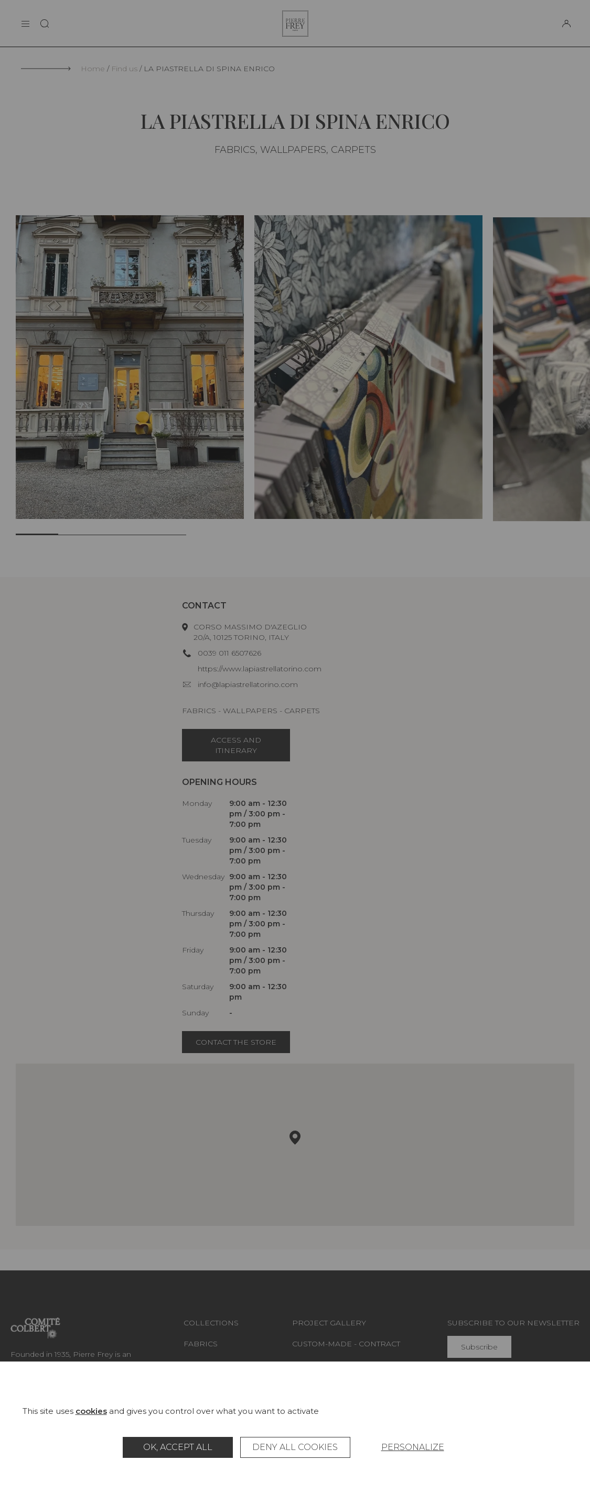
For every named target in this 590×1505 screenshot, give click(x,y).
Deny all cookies (295, 1447)
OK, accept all (177, 1447)
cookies (91, 1411)
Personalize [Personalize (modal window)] (412, 1447)
